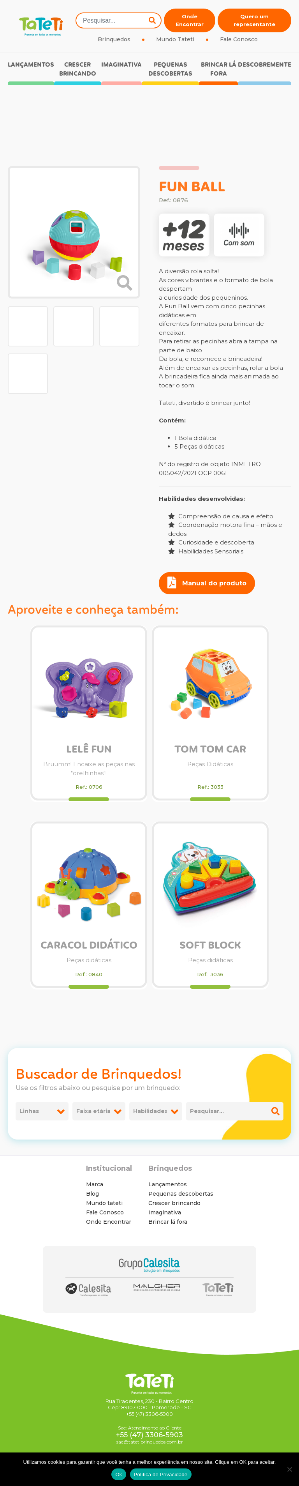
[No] (289, 1469)
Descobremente (264, 65)
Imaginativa (121, 65)
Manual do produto (206, 582)
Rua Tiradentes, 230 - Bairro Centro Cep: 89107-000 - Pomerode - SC (149, 1404)
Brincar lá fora (218, 69)
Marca (94, 1184)
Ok (118, 1474)
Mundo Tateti (175, 39)
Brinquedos (114, 39)
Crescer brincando (77, 69)
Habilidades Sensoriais (205, 551)
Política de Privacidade (161, 1474)
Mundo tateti (104, 1203)
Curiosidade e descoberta (211, 542)
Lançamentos (31, 65)
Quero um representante (254, 20)
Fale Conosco (239, 39)
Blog (92, 1193)
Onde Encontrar (190, 20)
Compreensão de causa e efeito (220, 516)
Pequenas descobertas (170, 69)
